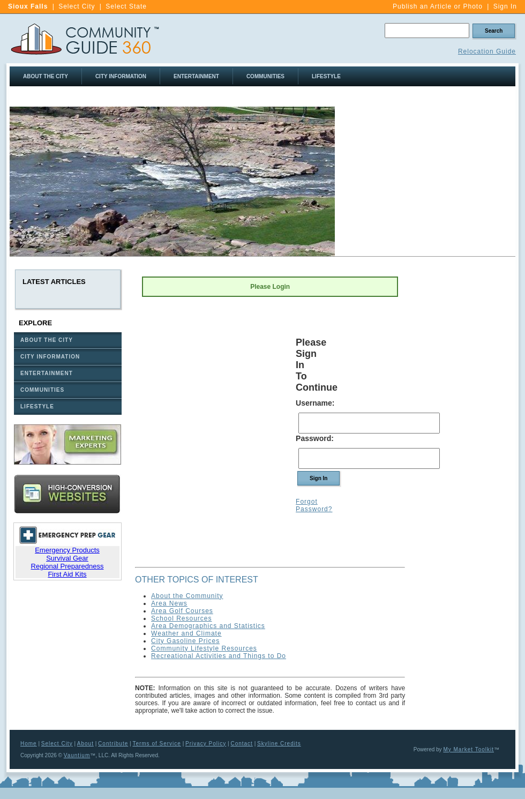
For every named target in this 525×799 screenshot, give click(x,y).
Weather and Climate (186, 633)
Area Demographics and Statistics (208, 626)
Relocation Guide (487, 51)
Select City (76, 6)
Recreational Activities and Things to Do (218, 656)
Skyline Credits (279, 743)
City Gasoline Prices (185, 641)
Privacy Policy (205, 743)
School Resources (181, 618)
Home (28, 743)
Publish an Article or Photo (438, 6)
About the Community (187, 596)
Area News (169, 603)
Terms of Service (156, 743)
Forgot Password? (314, 505)
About (85, 743)
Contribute (113, 743)
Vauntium (77, 755)
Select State (126, 6)
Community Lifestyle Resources (204, 648)
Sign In (505, 6)
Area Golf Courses (182, 611)
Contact (241, 743)
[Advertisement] (465, 431)
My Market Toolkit (468, 749)
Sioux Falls (28, 6)
